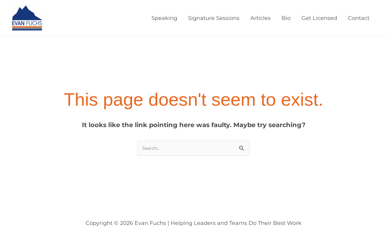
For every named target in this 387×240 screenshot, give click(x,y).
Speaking (164, 18)
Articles (260, 18)
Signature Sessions (213, 18)
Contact (358, 18)
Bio (286, 18)
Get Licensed (319, 18)
